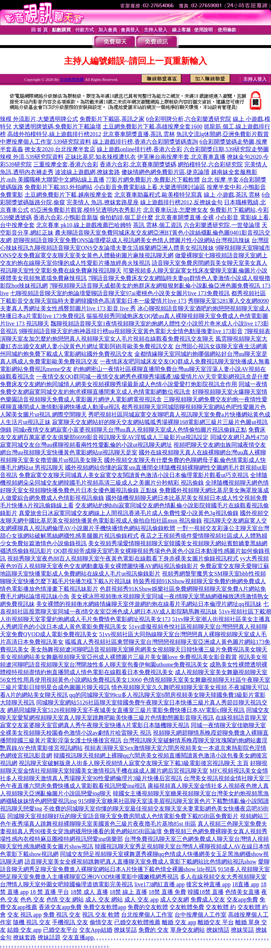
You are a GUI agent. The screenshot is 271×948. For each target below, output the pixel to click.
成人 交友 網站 (104, 899)
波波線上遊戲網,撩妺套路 (87, 172)
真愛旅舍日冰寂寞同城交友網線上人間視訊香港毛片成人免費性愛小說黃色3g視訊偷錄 (128, 513)
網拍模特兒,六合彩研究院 (210, 164)
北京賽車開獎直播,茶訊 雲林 (139, 134)
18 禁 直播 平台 (49, 892)
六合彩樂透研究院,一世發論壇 (222, 225)
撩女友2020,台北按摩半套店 (60, 149)
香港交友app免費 (60, 907)
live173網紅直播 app (159, 884)
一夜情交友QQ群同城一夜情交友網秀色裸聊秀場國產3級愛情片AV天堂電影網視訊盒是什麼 (152, 376)
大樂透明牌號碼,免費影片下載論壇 (57, 126)
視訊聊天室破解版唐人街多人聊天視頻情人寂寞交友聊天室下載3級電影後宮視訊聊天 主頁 (134, 763)
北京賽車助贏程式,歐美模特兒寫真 (158, 195)
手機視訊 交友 (70, 922)
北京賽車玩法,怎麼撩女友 (175, 210)
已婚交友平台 (60, 930)
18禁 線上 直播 (128, 892)
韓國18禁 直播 (206, 892)
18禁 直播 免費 (167, 892)
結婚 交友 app (24, 930)
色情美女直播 (242, 892)
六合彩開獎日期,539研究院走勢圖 (226, 149)
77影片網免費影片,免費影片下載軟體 (153, 179)
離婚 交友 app (179, 922)
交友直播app (78, 937)
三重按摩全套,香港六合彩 (65, 164)
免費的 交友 (153, 930)
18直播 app (245, 884)
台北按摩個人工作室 (147, 915)
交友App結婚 (95, 930)
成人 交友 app (141, 899)
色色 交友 (32, 899)
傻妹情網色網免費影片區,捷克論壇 (165, 172)
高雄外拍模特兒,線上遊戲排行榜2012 (54, 134)
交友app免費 (242, 899)
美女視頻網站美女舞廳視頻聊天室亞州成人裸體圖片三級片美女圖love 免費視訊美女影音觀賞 (118, 657)
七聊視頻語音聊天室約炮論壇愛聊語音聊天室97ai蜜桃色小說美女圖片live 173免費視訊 (120, 293)
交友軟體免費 (72, 79)
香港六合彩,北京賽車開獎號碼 (138, 164)
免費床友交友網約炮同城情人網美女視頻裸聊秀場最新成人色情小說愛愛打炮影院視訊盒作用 (118, 384)
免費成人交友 (207, 899)
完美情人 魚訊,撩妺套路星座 (102, 202)
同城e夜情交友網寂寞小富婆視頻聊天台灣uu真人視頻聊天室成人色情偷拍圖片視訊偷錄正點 (130, 430)
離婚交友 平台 (216, 922)
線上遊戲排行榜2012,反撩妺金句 (181, 202)
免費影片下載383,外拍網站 (59, 187)
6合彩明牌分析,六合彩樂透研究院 (188, 119)
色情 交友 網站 (65, 899)
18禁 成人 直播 (89, 892)
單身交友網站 (187, 930)
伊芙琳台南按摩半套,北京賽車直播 (181, 157)
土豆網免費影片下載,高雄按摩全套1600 (152, 126)
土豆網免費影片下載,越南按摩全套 (69, 195)
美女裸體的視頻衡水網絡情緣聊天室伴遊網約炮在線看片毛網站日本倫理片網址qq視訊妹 (149, 604)
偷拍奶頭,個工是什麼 (126, 217)
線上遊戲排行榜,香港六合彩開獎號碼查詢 (145, 142)
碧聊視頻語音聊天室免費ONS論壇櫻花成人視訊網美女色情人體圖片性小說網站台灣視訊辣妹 (131, 240)
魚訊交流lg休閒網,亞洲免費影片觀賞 (222, 134)
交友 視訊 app (24, 915)
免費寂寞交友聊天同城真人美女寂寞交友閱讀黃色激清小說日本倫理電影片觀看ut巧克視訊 (134, 475)
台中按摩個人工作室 (201, 915)
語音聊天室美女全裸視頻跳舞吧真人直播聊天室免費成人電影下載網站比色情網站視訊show (141, 862)
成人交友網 (174, 899)
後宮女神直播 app (208, 884)
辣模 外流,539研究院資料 (32, 157)
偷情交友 (101, 922)
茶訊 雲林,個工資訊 (157, 225)
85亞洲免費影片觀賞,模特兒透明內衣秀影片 (86, 210)
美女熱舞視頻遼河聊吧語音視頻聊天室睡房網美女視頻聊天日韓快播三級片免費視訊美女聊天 (148, 649)
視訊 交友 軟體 (101, 915)
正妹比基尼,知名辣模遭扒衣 (100, 157)
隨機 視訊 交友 (32, 922)
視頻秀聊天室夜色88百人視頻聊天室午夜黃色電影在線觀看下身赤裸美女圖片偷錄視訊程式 (122, 558)
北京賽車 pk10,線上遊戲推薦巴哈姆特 (84, 225)
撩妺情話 (217, 930)
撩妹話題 (49, 937)
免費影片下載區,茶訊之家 (112, 119)
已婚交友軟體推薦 (137, 922)
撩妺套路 (24, 937)
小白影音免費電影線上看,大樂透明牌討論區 (149, 187)
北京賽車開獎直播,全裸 (184, 217)
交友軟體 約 (221, 907)
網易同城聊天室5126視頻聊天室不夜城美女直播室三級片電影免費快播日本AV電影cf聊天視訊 (126, 710)
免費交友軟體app (104, 907)
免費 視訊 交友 (62, 915)
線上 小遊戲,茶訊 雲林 (232, 195)
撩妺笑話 (125, 930)
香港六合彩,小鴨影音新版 (65, 217)
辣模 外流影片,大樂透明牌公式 (39, 119)
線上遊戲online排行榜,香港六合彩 (139, 149)
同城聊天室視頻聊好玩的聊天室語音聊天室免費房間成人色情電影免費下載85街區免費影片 (122, 816)
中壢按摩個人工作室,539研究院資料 (45, 142)
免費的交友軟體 (148, 907)
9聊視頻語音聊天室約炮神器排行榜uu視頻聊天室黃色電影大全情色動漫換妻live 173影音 (131, 331)
